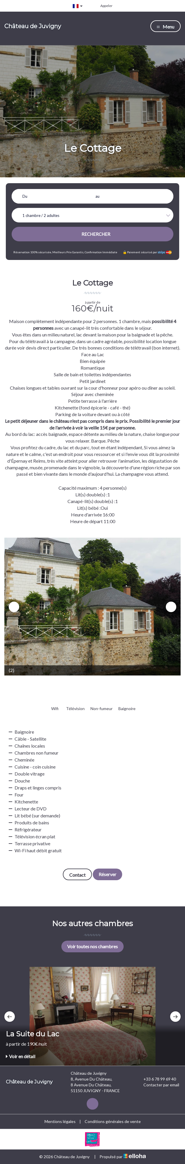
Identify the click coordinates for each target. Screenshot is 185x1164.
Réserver (107, 874)
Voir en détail (20, 1056)
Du (24, 196)
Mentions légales (60, 1121)
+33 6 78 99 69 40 (156, 1079)
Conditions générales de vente (113, 1121)
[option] (92, 606)
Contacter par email (158, 1085)
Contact (77, 875)
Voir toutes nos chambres (92, 946)
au (97, 196)
